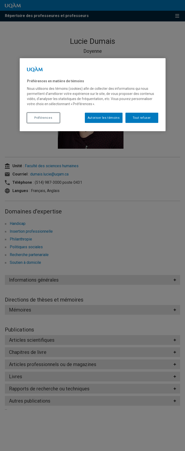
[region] (93, 94)
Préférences (43, 117)
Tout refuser (142, 117)
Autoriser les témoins (104, 117)
